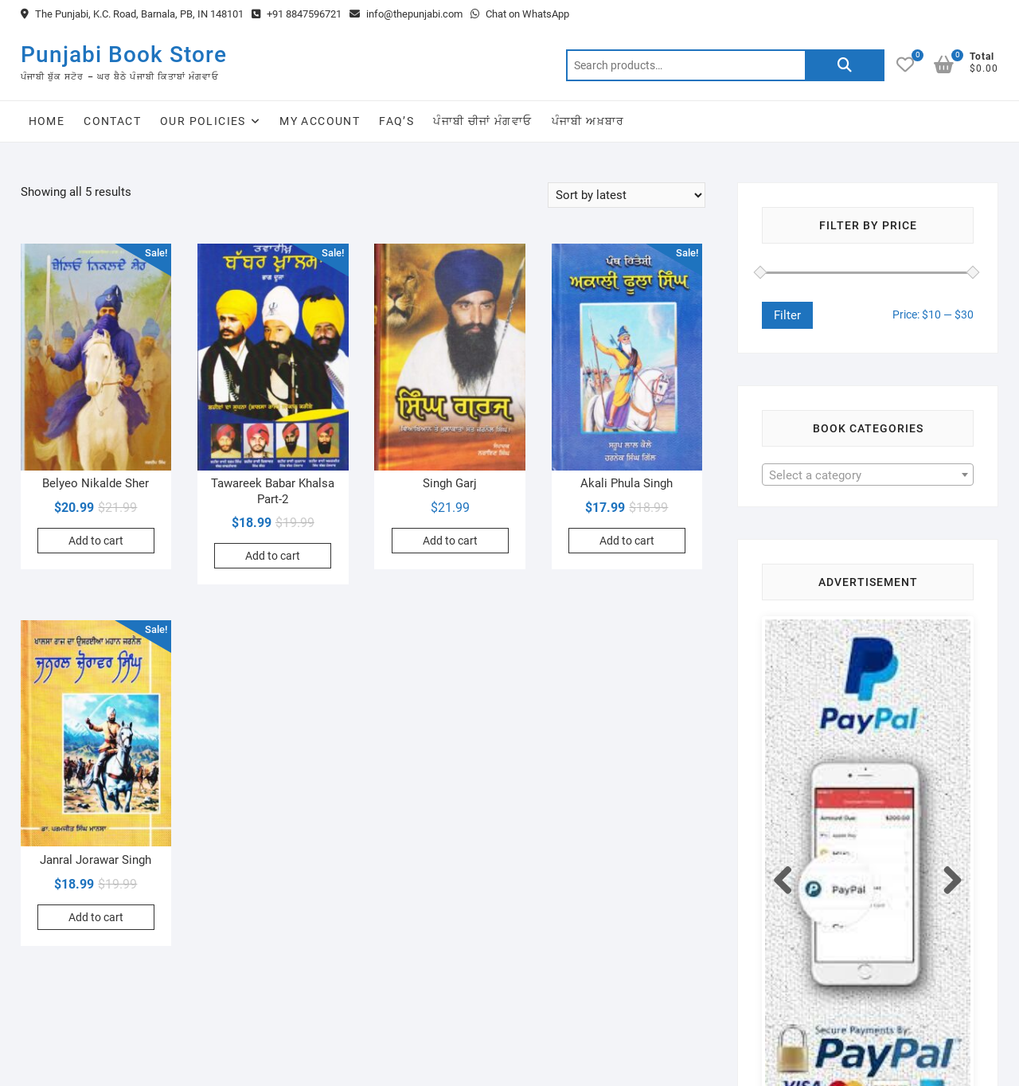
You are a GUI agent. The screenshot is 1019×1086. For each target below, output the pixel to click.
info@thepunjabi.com (406, 14)
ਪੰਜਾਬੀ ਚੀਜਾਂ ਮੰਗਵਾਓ (482, 121)
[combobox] (868, 474)
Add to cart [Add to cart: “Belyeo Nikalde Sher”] (95, 540)
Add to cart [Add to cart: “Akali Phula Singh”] (626, 540)
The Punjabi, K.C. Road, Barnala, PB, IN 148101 (132, 14)
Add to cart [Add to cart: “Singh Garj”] (450, 540)
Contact (112, 121)
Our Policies (203, 121)
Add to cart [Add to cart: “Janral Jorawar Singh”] (95, 917)
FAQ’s (396, 121)
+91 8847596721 (297, 14)
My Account (319, 121)
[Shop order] (626, 195)
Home (47, 121)
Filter (787, 315)
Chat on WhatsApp (519, 14)
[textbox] (868, 475)
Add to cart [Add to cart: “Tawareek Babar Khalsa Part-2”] (272, 555)
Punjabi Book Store (124, 54)
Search (844, 65)
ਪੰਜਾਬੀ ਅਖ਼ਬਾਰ (588, 121)
